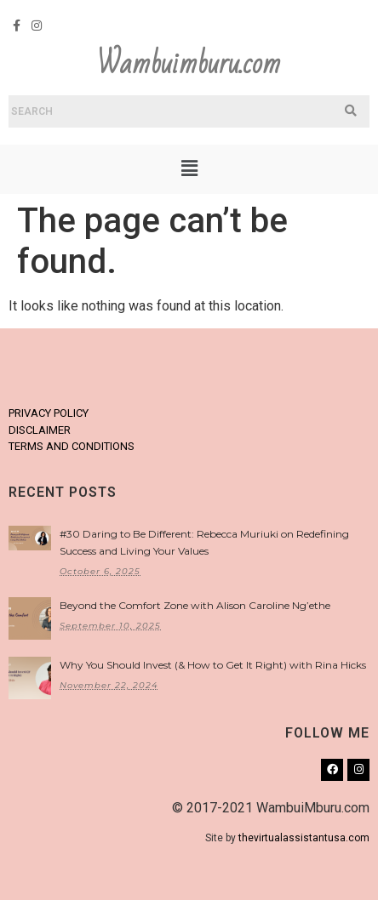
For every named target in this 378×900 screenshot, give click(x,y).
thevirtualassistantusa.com (303, 838)
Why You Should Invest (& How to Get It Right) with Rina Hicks (213, 664)
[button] (189, 169)
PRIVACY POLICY (49, 413)
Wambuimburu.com (189, 64)
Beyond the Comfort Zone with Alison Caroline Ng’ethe (195, 605)
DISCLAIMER (40, 430)
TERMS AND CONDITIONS (72, 446)
